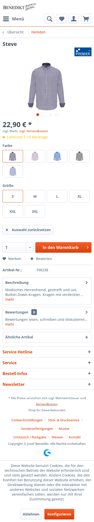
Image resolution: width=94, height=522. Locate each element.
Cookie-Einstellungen (27, 420)
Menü (13, 18)
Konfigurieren (59, 514)
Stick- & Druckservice (63, 420)
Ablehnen (31, 514)
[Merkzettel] (61, 19)
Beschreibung (17, 282)
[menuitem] (13, 19)
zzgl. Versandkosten (33, 131)
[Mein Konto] (74, 19)
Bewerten (41, 258)
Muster (64, 428)
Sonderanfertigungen (37, 428)
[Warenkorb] (86, 19)
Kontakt (75, 437)
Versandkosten (47, 404)
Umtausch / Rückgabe (29, 437)
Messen (57, 437)
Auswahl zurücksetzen (28, 229)
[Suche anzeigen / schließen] (49, 19)
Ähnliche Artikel (19, 337)
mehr (9, 299)
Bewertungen (16, 312)
